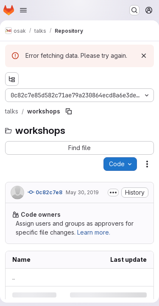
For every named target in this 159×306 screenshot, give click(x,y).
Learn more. (93, 232)
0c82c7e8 (45, 192)
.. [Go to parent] (13, 277)
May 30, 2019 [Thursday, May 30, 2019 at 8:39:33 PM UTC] (82, 192)
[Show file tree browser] (12, 79)
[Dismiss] (144, 56)
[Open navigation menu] (23, 10)
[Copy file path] (68, 111)
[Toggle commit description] (113, 192)
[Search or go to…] (134, 10)
